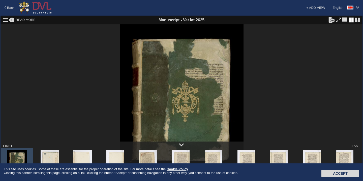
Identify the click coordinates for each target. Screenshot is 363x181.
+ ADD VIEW (315, 8)
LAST (356, 146)
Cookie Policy (177, 169)
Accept (340, 173)
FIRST (8, 146)
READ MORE (26, 20)
